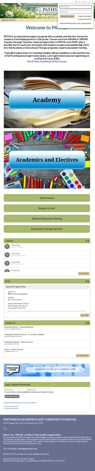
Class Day (15, 245)
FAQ (29, 61)
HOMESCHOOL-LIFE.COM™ (52, 461)
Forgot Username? (85, 16)
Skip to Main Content (14, 456)
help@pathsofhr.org (11, 351)
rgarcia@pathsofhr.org (12, 344)
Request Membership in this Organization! (76, 23)
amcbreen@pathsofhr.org (13, 329)
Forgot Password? (85, 19)
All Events (83, 273)
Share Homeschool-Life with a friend (18, 459)
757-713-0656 (9, 449)
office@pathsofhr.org (27, 449)
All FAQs (84, 315)
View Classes (60, 61)
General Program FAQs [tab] (16, 287)
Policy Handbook (42, 61)
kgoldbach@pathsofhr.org (13, 336)
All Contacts (82, 356)
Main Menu (8, 20)
